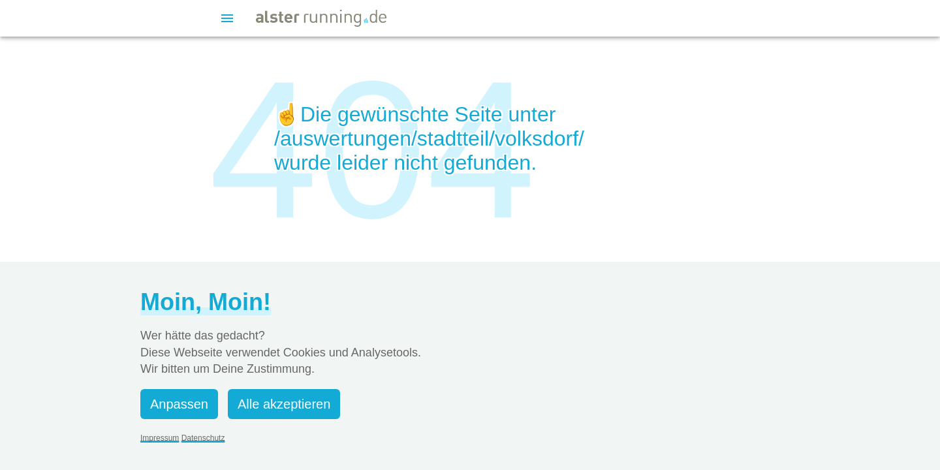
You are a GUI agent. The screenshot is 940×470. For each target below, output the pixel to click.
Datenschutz (203, 438)
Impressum (159, 438)
